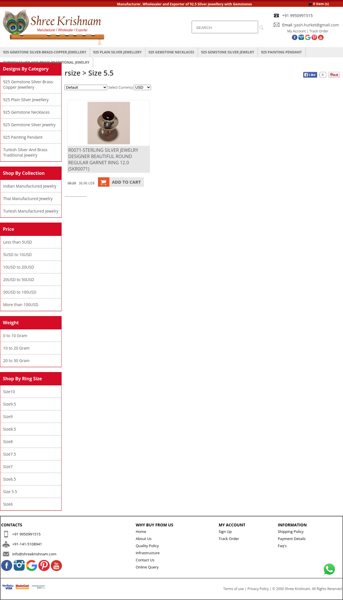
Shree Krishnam (297, 588)
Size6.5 (9, 479)
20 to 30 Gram (16, 360)
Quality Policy (147, 545)
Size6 (8, 504)
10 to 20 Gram (16, 348)
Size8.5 (9, 429)
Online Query (147, 567)
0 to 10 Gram (15, 335)
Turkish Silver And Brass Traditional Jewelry (46, 62)
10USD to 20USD (18, 267)
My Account (296, 31)
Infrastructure (148, 552)
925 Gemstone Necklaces (171, 52)
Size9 (8, 416)
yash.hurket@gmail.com (316, 25)
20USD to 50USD (18, 279)
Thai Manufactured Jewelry (28, 198)
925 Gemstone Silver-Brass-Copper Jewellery (44, 52)
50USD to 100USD (19, 292)
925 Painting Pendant (281, 52)
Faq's (282, 545)
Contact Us (145, 559)
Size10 (9, 391)
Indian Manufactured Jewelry (29, 186)
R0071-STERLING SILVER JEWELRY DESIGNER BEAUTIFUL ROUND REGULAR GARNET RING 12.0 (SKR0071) (103, 159)
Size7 (8, 466)
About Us (144, 538)
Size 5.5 (10, 491)
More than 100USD (20, 304)
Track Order (319, 31)
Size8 (8, 441)
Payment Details (292, 538)
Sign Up (225, 531)
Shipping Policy (291, 531)
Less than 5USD (17, 242)
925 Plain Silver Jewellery (117, 52)
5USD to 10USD (17, 254)
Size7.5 (9, 454)
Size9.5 (9, 404)
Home (141, 531)
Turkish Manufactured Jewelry (30, 211)
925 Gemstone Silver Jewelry (227, 52)
